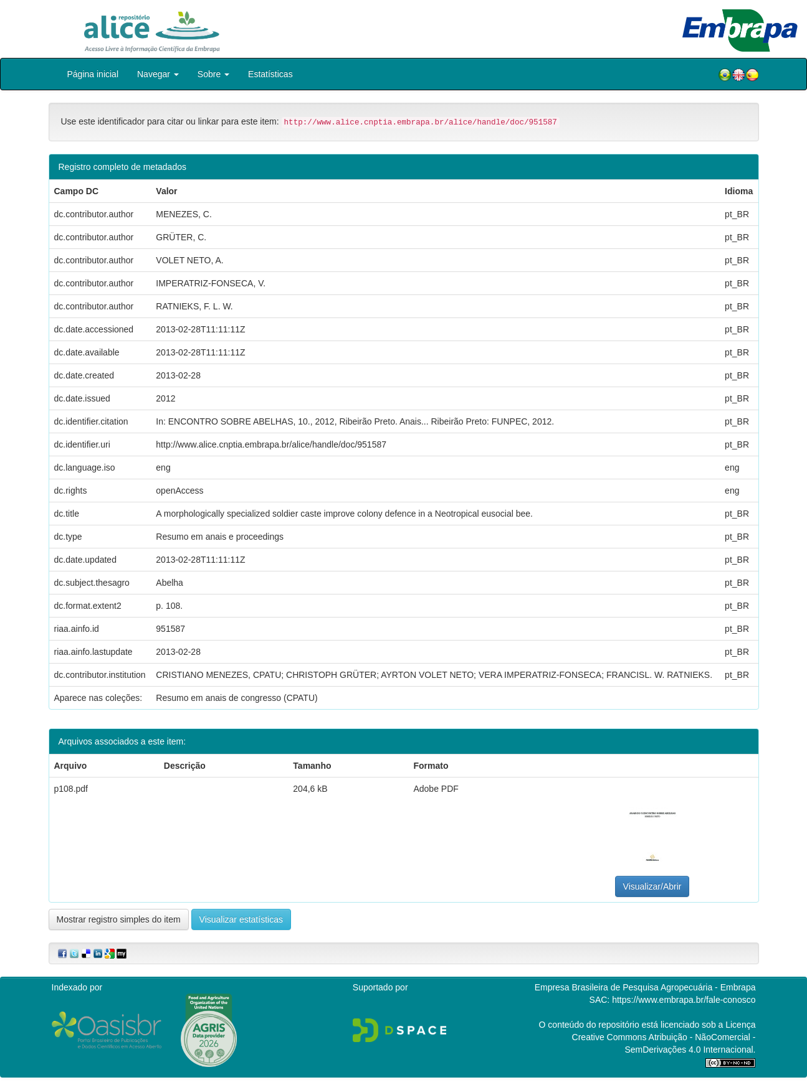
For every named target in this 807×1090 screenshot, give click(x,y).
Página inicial (93, 74)
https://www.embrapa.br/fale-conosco (683, 1000)
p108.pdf (71, 789)
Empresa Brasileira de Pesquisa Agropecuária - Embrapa (645, 987)
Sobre (213, 74)
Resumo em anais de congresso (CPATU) (236, 698)
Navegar (158, 74)
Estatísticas (270, 74)
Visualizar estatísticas (241, 919)
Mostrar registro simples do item (119, 919)
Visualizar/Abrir (652, 886)
